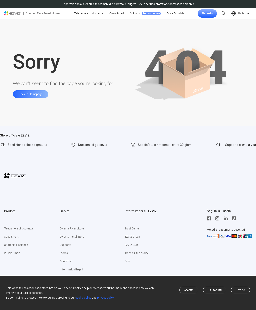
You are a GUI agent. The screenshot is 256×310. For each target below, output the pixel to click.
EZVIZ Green (132, 236)
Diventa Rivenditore (72, 228)
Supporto (65, 244)
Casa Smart (157, 13)
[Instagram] (218, 218)
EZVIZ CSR (131, 244)
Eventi (128, 261)
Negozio (207, 13)
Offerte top (92, 13)
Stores (64, 253)
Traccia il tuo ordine (137, 253)
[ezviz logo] (12, 13)
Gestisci (240, 290)
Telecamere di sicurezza (129, 13)
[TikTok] (235, 218)
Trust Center (132, 228)
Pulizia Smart (12, 253)
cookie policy (83, 297)
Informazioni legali (71, 269)
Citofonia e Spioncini (16, 244)
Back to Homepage (30, 94)
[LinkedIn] (227, 218)
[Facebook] (210, 218)
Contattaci (66, 261)
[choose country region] (240, 13)
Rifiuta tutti (215, 290)
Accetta (189, 290)
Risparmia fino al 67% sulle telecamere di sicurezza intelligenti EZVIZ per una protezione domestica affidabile (128, 4)
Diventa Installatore (72, 236)
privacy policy (105, 297)
